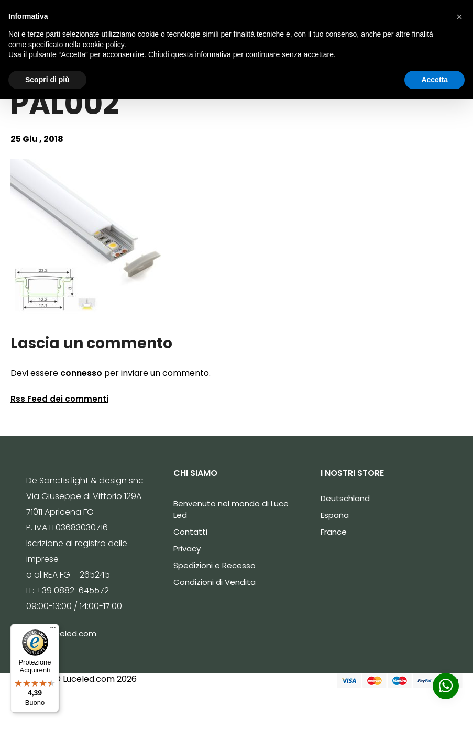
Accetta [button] (434, 79)
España (335, 515)
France (334, 531)
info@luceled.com (61, 633)
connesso (81, 373)
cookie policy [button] (103, 44)
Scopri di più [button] (47, 79)
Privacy (187, 548)
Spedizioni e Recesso (214, 565)
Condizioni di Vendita (214, 582)
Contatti (190, 531)
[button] (459, 16)
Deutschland (345, 498)
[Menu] (53, 630)
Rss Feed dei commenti (59, 398)
